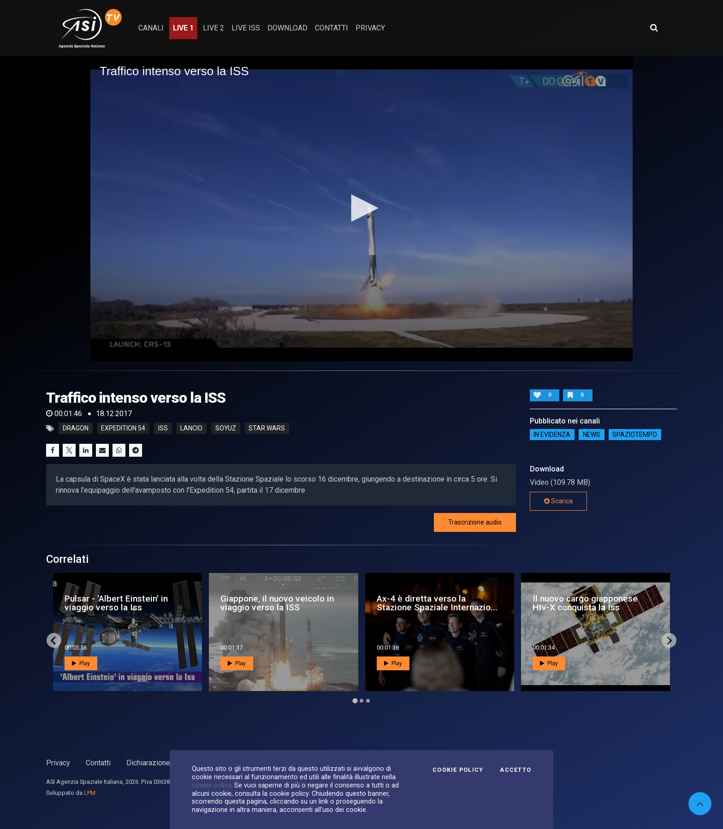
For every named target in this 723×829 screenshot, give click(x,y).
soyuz (225, 428)
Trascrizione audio (475, 522)
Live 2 (213, 28)
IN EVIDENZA (551, 434)
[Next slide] (669, 640)
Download (287, 28)
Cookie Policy (458, 770)
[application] (361, 208)
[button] (361, 208)
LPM (89, 792)
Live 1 (183, 28)
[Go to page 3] (368, 701)
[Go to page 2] (361, 701)
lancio (191, 428)
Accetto (515, 770)
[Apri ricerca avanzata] (654, 27)
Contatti (98, 762)
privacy (370, 28)
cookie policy (211, 785)
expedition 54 (123, 428)
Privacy (58, 762)
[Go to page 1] (354, 701)
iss (163, 428)
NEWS (591, 434)
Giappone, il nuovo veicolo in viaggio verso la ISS (277, 603)
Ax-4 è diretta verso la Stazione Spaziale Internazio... (437, 603)
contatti (331, 28)
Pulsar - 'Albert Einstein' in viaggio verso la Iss (116, 603)
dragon (76, 428)
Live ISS (245, 28)
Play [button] (81, 663)
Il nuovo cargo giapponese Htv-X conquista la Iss (585, 603)
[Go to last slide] (54, 640)
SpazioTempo (634, 434)
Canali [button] (151, 28)
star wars (267, 428)
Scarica (558, 501)
